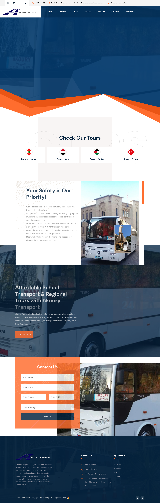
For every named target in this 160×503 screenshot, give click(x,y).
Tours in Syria (63, 159)
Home (50, 12)
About (63, 12)
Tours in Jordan (97, 159)
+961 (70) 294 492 (91, 469)
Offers (88, 12)
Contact (130, 12)
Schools (115, 12)
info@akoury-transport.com (95, 474)
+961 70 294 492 (40, 3)
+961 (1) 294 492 (91, 464)
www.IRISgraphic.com (58, 498)
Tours (75, 12)
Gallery (101, 12)
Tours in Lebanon (29, 159)
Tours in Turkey (131, 159)
